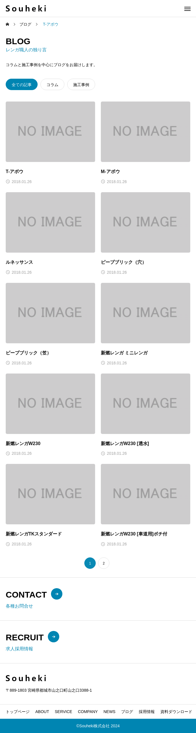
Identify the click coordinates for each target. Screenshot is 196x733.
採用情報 (147, 711)
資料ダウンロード (176, 711)
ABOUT (42, 711)
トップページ (18, 711)
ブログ (127, 711)
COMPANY (88, 711)
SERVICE (63, 711)
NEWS (109, 711)
